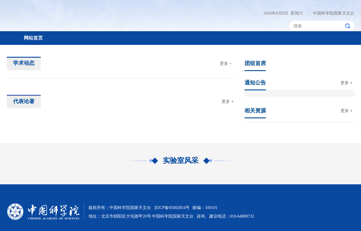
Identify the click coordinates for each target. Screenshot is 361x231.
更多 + (225, 63)
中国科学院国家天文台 (331, 13)
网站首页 (33, 37)
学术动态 (23, 63)
